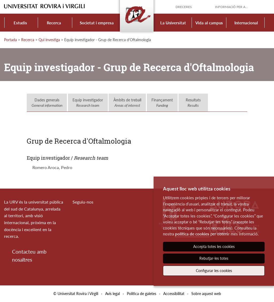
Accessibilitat (173, 293)
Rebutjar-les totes (213, 258)
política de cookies (192, 233)
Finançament (162, 103)
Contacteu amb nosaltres (29, 256)
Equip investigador (88, 103)
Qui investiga (49, 39)
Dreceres (184, 7)
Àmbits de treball (127, 103)
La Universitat (173, 22)
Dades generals (47, 103)
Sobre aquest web (206, 293)
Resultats (193, 103)
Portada (10, 39)
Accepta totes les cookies (214, 246)
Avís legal (112, 293)
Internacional (246, 22)
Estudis (20, 22)
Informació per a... (231, 7)
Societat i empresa (97, 22)
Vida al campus (209, 22)
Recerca (54, 22)
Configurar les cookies (214, 270)
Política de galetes (141, 293)
